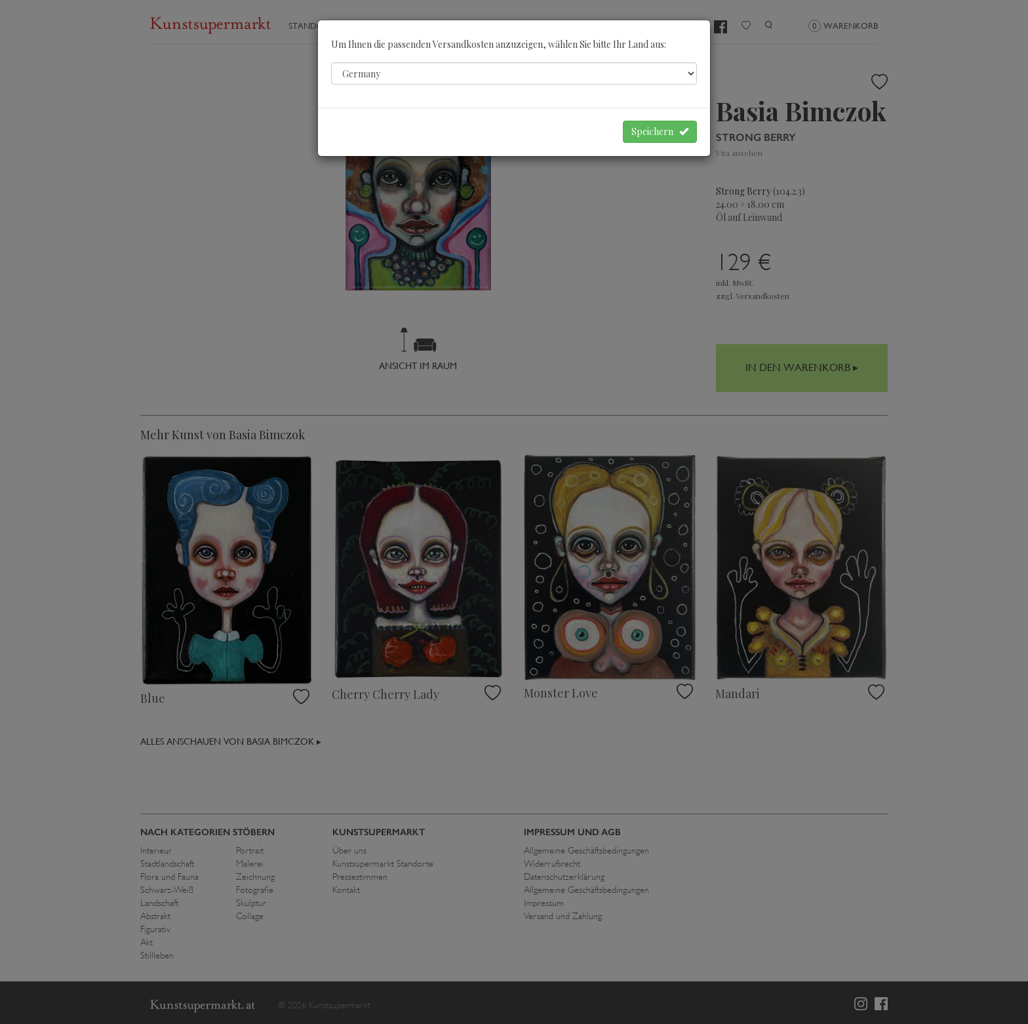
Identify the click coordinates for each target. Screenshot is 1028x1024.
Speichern (659, 131)
